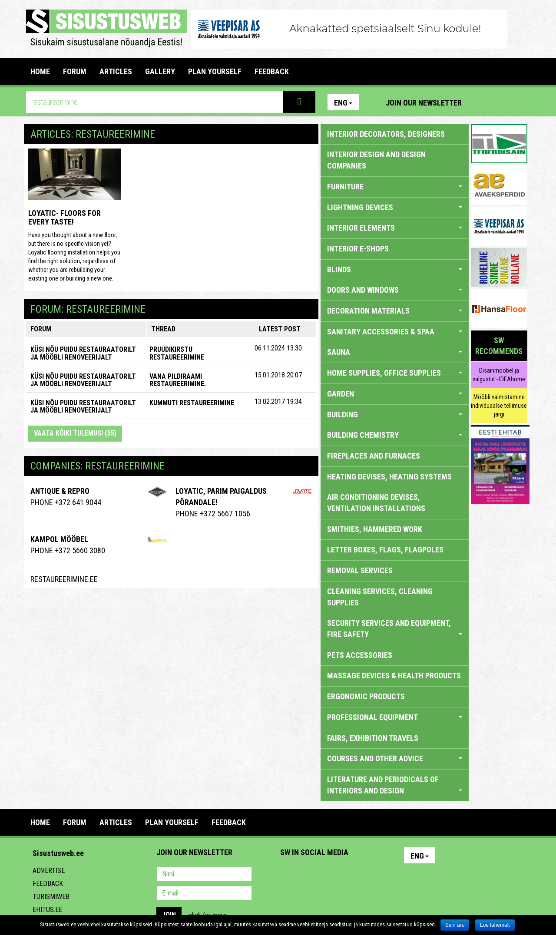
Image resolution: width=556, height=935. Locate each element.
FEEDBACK (272, 71)
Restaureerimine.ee (64, 579)
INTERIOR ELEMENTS (394, 227)
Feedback (48, 883)
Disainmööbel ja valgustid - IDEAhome (499, 375)
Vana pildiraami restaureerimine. (177, 380)
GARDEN (394, 393)
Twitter (344, 875)
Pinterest (481, 102)
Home (40, 71)
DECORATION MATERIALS (394, 310)
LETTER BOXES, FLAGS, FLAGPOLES (385, 549)
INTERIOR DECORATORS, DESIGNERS (386, 134)
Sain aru (455, 925)
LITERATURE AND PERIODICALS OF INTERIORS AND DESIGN (394, 785)
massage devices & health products (394, 675)
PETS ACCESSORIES (359, 655)
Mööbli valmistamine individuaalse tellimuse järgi (499, 405)
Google (363, 875)
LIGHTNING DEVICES (394, 207)
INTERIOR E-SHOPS (358, 248)
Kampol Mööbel (59, 539)
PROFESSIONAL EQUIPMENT (394, 717)
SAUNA (394, 352)
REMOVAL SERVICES (360, 570)
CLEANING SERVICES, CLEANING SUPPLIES (380, 597)
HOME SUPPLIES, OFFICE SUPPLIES (394, 372)
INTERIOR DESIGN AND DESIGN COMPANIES (376, 160)
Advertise (49, 870)
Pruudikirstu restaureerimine (176, 353)
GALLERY (160, 71)
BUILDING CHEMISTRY (394, 434)
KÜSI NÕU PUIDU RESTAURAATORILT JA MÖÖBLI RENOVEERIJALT (83, 353)
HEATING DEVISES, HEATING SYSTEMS (389, 476)
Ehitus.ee (47, 909)
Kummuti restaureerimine (191, 403)
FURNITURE (394, 186)
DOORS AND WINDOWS (394, 289)
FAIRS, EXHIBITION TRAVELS (372, 738)
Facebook (500, 102)
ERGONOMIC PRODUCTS (366, 696)
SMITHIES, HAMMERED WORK (374, 529)
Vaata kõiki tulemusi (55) (75, 433)
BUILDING (394, 414)
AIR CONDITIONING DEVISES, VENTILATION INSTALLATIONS (376, 502)
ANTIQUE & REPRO (59, 491)
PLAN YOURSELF (215, 71)
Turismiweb (51, 896)
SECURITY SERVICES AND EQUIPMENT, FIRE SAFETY (394, 628)
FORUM (74, 71)
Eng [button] (343, 102)
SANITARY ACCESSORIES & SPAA (394, 331)
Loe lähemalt (495, 925)
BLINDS (394, 269)
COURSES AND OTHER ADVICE (394, 758)
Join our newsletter (424, 102)
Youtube (518, 102)
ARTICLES (115, 71)
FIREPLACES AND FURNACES (373, 455)
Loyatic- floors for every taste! (64, 217)
